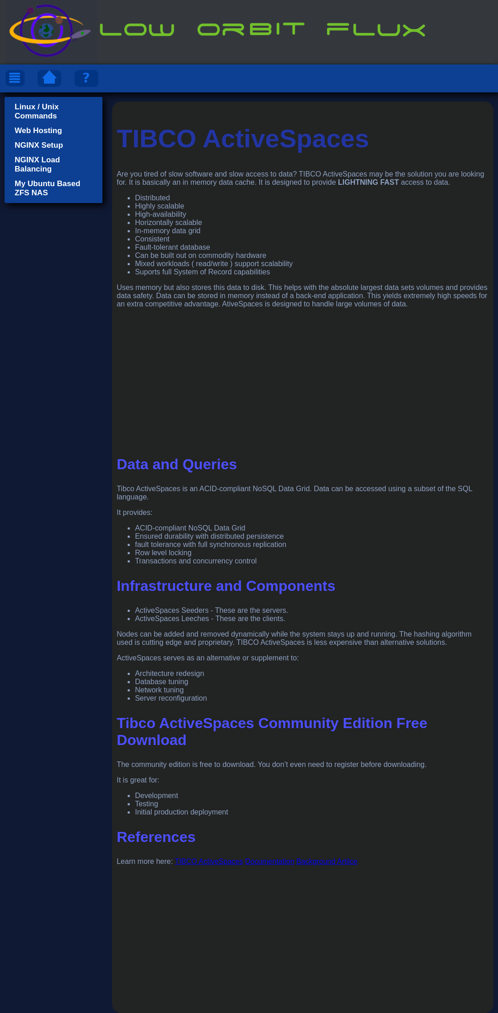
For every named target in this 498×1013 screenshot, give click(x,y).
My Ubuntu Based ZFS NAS (47, 188)
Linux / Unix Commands (37, 111)
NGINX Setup (39, 145)
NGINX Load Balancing (37, 164)
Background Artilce (326, 861)
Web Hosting (38, 130)
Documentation (270, 861)
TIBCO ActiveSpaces (209, 861)
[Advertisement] (303, 380)
